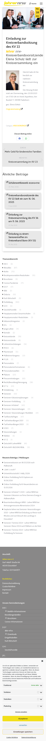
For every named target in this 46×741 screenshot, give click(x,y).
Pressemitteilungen (11, 378)
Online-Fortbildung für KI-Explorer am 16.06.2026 (18, 479)
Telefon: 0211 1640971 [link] (11, 570)
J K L (5, 325)
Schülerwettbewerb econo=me (24, 182)
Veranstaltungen (10, 432)
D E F (6, 287)
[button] (42, 661)
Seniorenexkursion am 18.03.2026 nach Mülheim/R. (19, 464)
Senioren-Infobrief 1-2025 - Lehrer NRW (19, 492)
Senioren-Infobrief (11, 405)
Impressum (6, 590)
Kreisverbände (19, 126)
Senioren (7, 394)
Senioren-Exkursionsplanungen (16, 398)
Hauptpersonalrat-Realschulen (16, 317)
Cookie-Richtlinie (12, 737)
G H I (5, 306)
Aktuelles (7, 268)
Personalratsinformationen (14, 367)
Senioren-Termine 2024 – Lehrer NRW (19, 523)
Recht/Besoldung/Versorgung (15, 382)
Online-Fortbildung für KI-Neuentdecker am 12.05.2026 (21, 486)
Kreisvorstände (10, 340)
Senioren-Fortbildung (12, 401)
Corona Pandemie (11, 283)
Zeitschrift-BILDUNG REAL (14, 447)
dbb (5, 291)
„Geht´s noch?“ (10, 470)
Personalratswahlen (11, 371)
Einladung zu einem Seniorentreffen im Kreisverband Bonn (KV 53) (22, 237)
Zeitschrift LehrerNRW (12, 443)
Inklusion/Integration (12, 321)
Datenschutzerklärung (28, 737)
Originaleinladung (13, 109)
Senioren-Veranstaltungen (14, 409)
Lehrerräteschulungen (12, 344)
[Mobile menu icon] (41, 4)
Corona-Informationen (14, 622)
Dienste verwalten (21, 712)
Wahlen (7, 436)
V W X (6, 428)
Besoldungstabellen (13, 615)
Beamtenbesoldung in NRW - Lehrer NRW (20, 502)
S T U (6, 386)
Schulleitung (8, 390)
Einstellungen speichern (23, 732)
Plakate (7, 375)
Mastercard (8, 352)
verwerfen (23, 725)
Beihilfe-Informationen (15, 611)
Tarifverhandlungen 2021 (13, 421)
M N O (6, 348)
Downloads (11, 633)
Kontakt (7, 333)
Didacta (7, 294)
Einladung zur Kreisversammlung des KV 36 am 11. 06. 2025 (23, 218)
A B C (6, 264)
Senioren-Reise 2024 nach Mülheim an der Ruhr (22, 526)
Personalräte (9, 363)
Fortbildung (8, 302)
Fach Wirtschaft (10, 298)
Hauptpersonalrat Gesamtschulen (17, 314)
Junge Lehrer (8, 329)
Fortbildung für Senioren (13, 533)
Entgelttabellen (11, 638)
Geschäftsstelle (10, 310)
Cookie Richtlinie (8, 586)
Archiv (6, 272)
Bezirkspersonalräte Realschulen (16, 275)
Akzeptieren (23, 719)
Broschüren (8, 279)
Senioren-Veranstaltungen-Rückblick (18, 413)
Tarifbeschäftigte (11, 417)
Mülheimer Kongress (12, 356)
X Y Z (6, 440)
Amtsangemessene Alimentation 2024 (19, 506)
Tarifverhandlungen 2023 (14, 424)
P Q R (6, 359)
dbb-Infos (9, 631)
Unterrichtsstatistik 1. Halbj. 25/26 (17, 473)
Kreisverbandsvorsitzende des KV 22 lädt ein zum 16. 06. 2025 (24, 199)
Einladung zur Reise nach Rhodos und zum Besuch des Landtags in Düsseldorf (22, 516)
